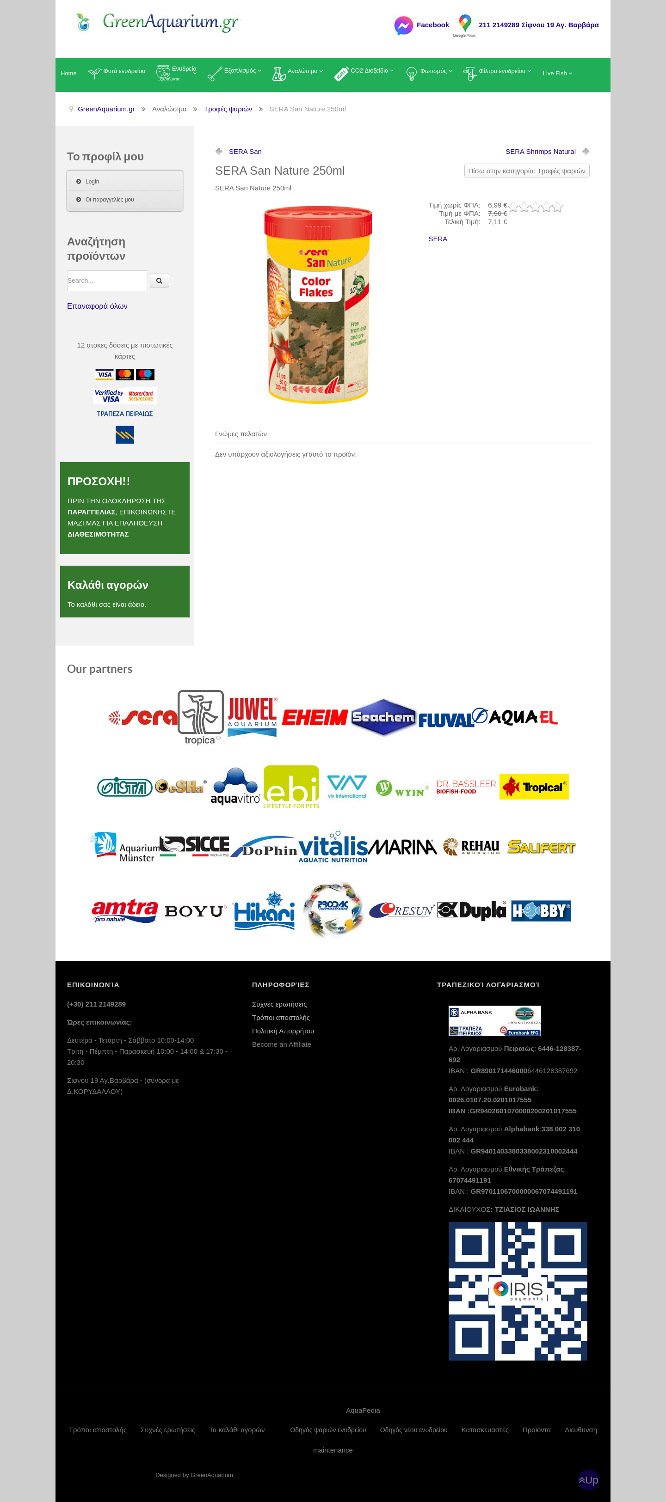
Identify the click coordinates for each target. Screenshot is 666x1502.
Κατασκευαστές (485, 1430)
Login (92, 181)
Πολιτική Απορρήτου (283, 1031)
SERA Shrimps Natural (541, 151)
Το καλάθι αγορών (237, 1430)
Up (591, 1480)
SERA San (245, 151)
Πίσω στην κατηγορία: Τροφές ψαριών (527, 171)
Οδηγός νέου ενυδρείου (414, 1430)
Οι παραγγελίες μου (110, 199)
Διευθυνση (581, 1430)
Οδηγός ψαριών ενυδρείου (328, 1430)
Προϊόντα (537, 1430)
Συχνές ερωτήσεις (279, 1004)
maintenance (333, 1450)
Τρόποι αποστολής (281, 1017)
